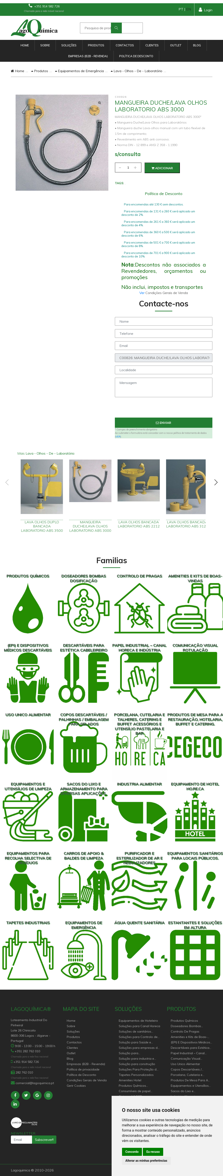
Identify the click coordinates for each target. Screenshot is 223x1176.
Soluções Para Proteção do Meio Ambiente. (138, 1069)
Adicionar (162, 168)
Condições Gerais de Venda (87, 1080)
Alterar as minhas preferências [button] (146, 1160)
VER (118, 436)
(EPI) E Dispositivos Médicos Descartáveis (190, 1042)
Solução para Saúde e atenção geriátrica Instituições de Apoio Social (138, 1042)
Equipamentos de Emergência (79, 71)
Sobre (45, 45)
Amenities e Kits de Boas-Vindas (189, 1037)
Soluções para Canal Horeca (139, 1026)
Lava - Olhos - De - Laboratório (136, 71)
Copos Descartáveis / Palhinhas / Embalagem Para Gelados (188, 1069)
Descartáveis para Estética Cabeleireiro (190, 1048)
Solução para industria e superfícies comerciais (136, 1059)
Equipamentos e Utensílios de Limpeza (190, 1086)
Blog (197, 45)
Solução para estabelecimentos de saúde (138, 1053)
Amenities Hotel (130, 1080)
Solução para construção (137, 1064)
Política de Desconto (136, 56)
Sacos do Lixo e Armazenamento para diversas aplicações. (187, 1091)
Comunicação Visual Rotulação (185, 1059)
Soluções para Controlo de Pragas (138, 1037)
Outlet (176, 45)
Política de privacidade (83, 1069)
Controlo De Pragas (185, 1031)
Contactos (125, 45)
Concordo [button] (132, 1151)
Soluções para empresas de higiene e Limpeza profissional (139, 1048)
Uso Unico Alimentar (185, 1064)
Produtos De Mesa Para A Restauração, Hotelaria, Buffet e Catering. (189, 1080)
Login (205, 9)
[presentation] (164, 409)
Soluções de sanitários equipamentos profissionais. (139, 1032)
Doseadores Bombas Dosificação (186, 1026)
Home (25, 45)
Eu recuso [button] (153, 1151)
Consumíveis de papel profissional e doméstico (136, 1091)
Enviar (163, 423)
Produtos (96, 45)
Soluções (69, 45)
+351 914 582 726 (44, 5)
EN (188, 9)
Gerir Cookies (76, 1086)
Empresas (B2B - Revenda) (88, 56)
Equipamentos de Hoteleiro (138, 1021)
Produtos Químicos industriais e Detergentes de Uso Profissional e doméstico (139, 1086)
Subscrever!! (44, 1139)
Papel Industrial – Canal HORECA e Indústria (188, 1053)
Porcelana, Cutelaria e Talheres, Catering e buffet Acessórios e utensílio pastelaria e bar (190, 1075)
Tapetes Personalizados (136, 1075)
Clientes (152, 45)
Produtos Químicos (184, 1021)
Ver (142, 293)
